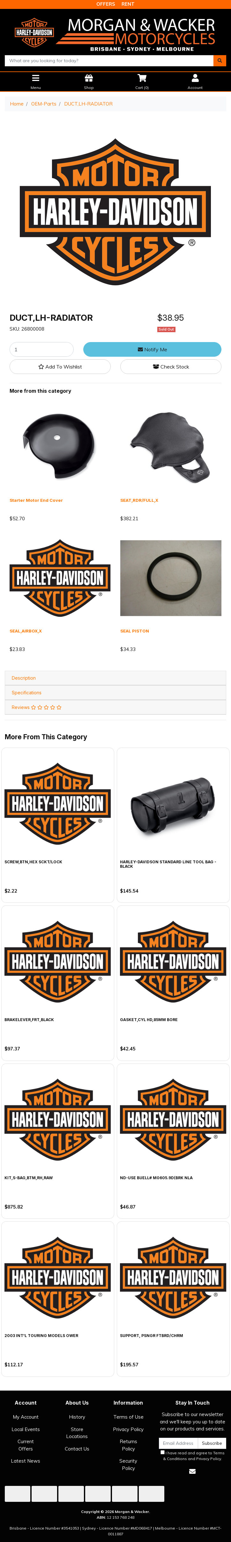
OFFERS (105, 4)
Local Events (25, 1429)
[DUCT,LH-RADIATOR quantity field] (42, 349)
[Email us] (192, 1471)
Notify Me (152, 349)
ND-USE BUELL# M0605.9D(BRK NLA (156, 1177)
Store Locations (77, 1433)
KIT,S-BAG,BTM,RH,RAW (28, 1177)
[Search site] (219, 60)
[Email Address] (178, 1443)
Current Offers (26, 1445)
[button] (60, 366)
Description (24, 678)
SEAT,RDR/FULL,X (139, 500)
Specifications (26, 692)
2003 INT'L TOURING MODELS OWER (41, 1335)
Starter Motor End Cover (36, 500)
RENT (128, 4)
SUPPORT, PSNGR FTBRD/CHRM (151, 1335)
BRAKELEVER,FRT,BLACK (29, 1019)
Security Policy (128, 1464)
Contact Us (77, 1449)
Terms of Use (128, 1417)
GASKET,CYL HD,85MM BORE (149, 1019)
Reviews (37, 707)
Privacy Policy (128, 1429)
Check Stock (171, 366)
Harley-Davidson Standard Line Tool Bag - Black (168, 864)
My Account (26, 1417)
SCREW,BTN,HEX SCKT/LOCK (33, 861)
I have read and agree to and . (192, 1455)
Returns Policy (128, 1445)
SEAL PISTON (134, 630)
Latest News (25, 1461)
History (77, 1417)
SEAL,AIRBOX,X (26, 630)
